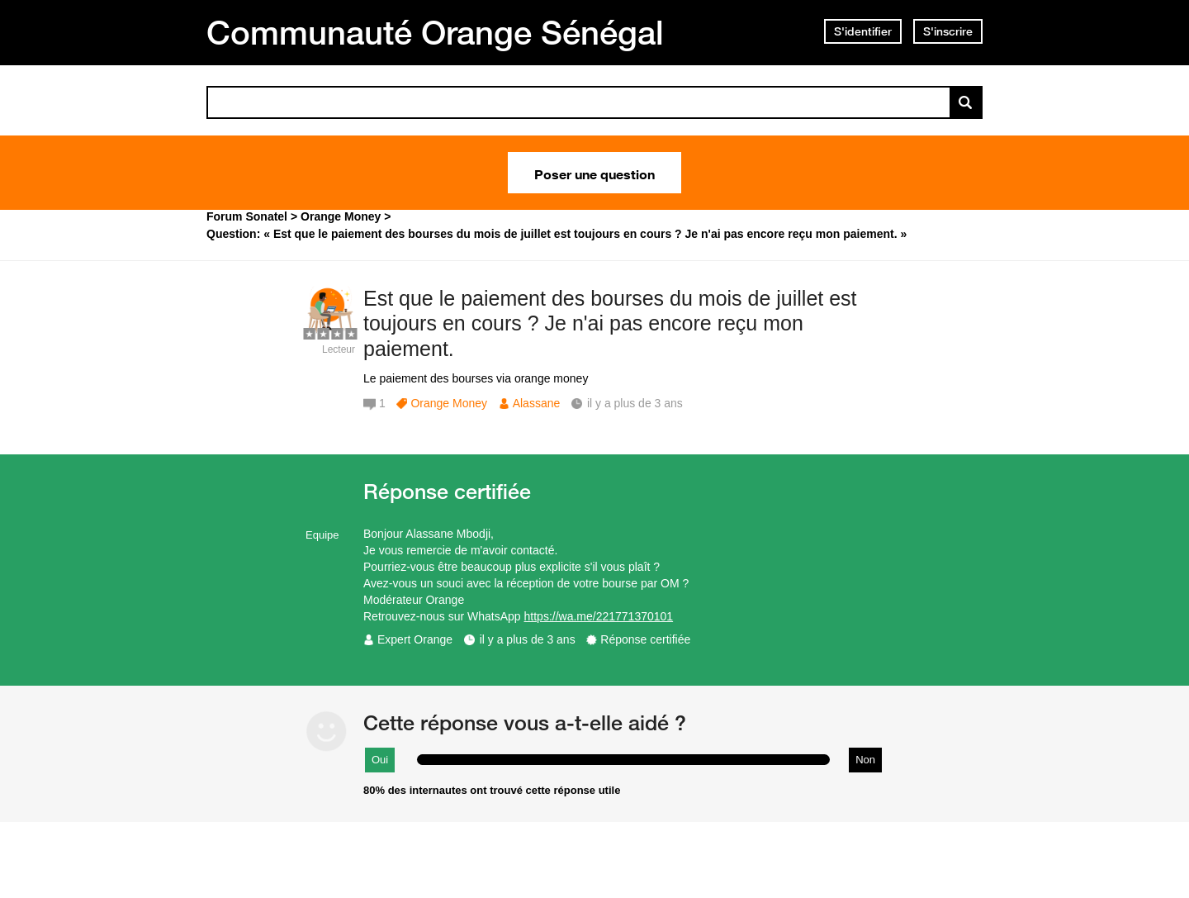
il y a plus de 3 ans (528, 639)
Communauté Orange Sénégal (435, 32)
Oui (380, 759)
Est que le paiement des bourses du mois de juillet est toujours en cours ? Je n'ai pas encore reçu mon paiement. (610, 324)
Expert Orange (414, 639)
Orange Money (448, 403)
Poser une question (594, 172)
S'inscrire (948, 31)
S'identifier (863, 31)
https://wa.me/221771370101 (599, 616)
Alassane (537, 403)
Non (865, 759)
